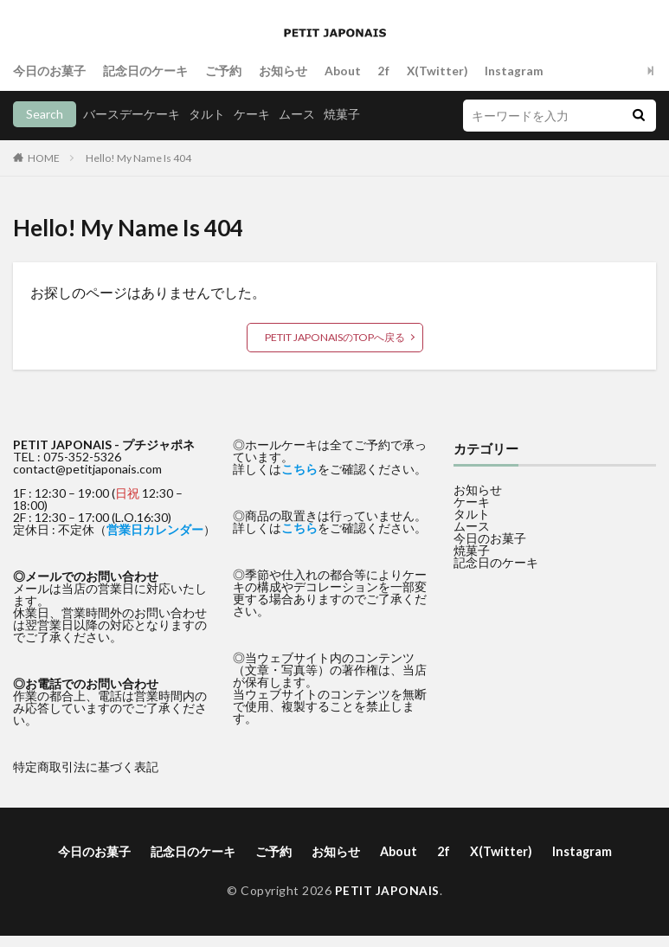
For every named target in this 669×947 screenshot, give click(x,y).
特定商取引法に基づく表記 (85, 766)
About (343, 70)
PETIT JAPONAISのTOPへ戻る (335, 337)
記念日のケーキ (145, 70)
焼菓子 (342, 113)
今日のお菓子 (49, 70)
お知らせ (283, 70)
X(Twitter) (438, 70)
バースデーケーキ (131, 113)
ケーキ (252, 113)
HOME (44, 157)
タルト (207, 113)
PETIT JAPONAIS (387, 889)
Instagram (515, 70)
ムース (297, 113)
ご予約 (223, 70)
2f (383, 70)
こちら (299, 468)
